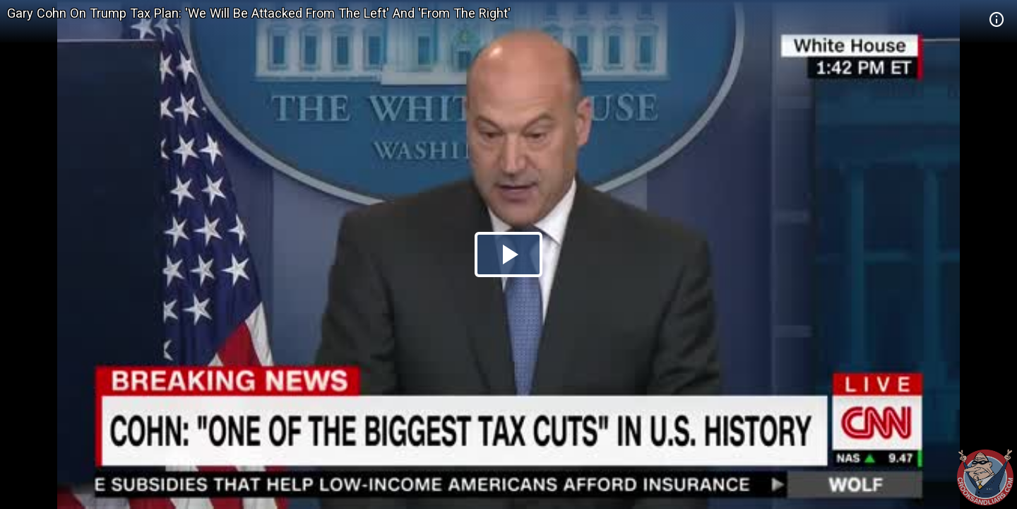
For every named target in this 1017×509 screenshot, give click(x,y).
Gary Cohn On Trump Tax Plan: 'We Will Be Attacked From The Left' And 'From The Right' (259, 13)
